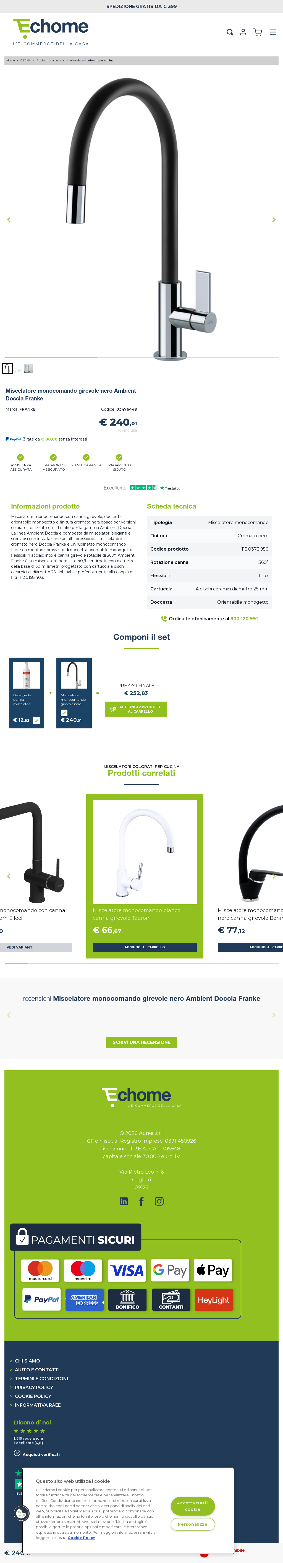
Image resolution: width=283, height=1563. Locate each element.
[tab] (51, 357)
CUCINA (26, 60)
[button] (7, 368)
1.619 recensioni (28, 1438)
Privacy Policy (31, 1387)
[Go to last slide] (8, 219)
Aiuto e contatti (35, 1369)
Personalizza (193, 1524)
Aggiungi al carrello (145, 947)
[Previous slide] (8, 1014)
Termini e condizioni (39, 1378)
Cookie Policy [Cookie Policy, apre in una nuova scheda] (81, 1538)
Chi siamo (25, 1361)
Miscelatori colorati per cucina (92, 60)
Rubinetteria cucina (50, 60)
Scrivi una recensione (142, 1042)
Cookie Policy (30, 1396)
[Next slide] (274, 219)
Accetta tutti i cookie (193, 1506)
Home (11, 60)
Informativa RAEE (35, 1405)
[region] (128, 1511)
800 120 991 (244, 618)
